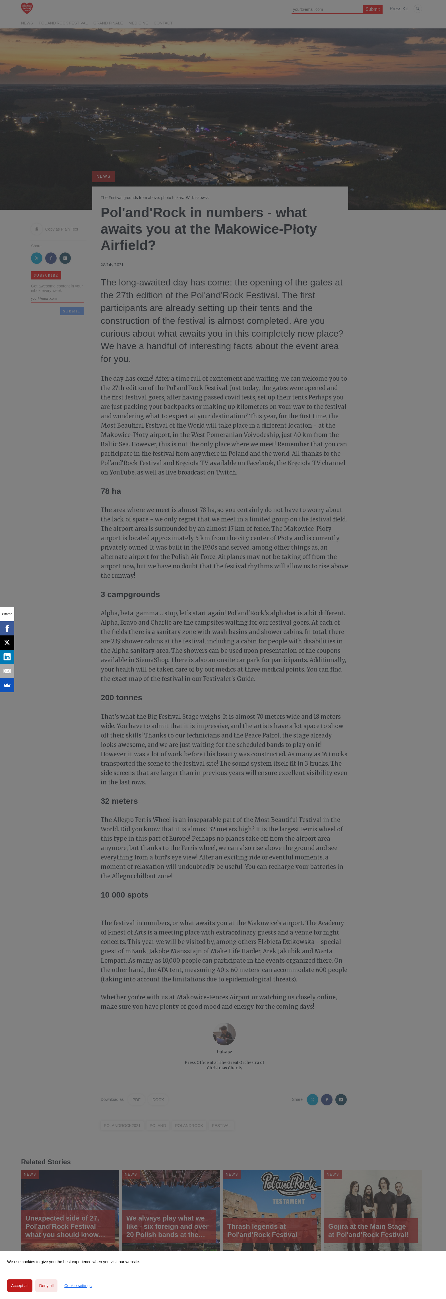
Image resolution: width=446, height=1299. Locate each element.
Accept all (19, 1285)
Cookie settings (78, 1285)
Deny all (46, 1285)
